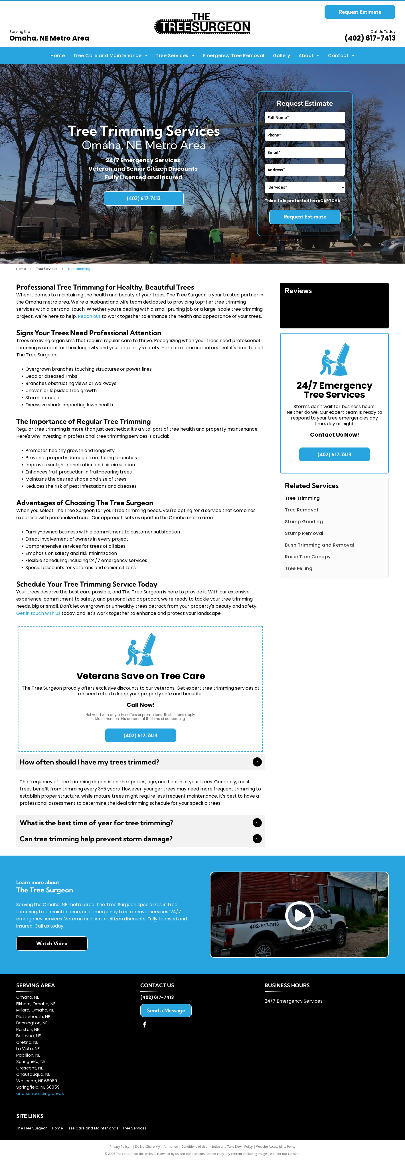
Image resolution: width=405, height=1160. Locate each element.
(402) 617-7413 (370, 38)
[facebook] (144, 1025)
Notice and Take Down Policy (232, 1146)
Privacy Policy (119, 1146)
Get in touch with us (38, 613)
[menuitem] (57, 55)
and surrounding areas (40, 1093)
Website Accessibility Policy (275, 1146)
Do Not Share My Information (156, 1146)
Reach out (89, 316)
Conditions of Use (194, 1146)
